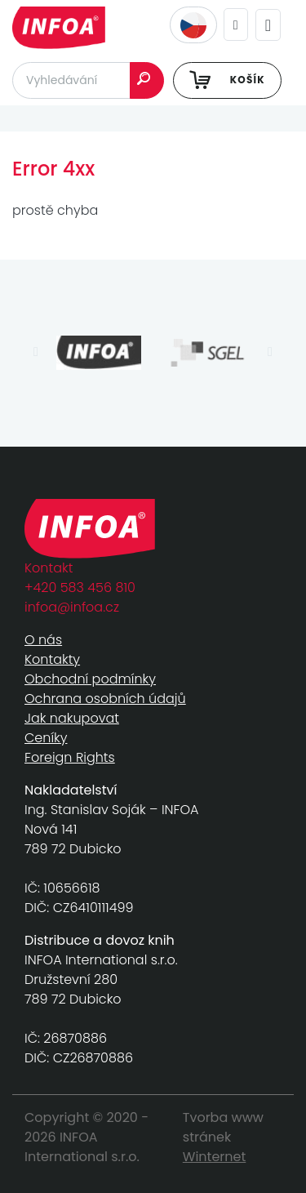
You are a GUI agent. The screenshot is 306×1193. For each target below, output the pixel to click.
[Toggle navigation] (268, 25)
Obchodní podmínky (90, 679)
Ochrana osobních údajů (105, 698)
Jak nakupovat (71, 718)
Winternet (214, 1156)
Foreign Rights (69, 757)
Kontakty (52, 659)
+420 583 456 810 (79, 587)
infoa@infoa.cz (71, 607)
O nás (43, 639)
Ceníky (45, 737)
